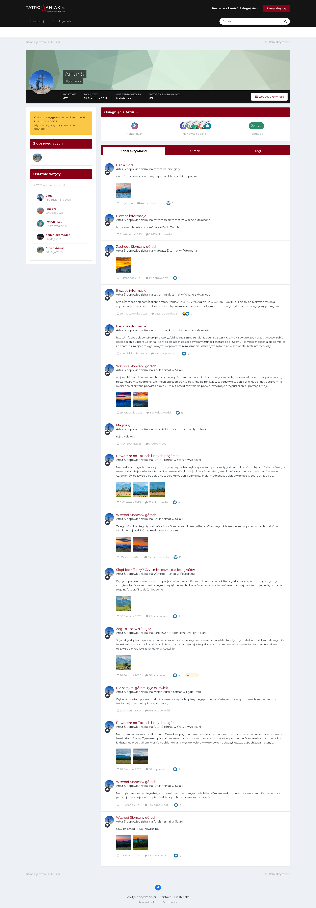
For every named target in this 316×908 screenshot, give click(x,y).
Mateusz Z (161, 250)
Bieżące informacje (131, 216)
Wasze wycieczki (189, 460)
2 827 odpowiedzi (159, 234)
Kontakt (165, 897)
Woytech (160, 574)
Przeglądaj (37, 21)
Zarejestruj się (276, 8)
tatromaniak (162, 220)
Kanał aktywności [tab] (134, 151)
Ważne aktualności (197, 220)
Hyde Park (199, 429)
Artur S (121, 169)
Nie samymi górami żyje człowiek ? (143, 688)
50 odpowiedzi (156, 502)
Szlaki (179, 370)
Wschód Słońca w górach (136, 366)
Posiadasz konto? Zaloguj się (235, 8)
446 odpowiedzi (149, 203)
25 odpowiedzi (157, 616)
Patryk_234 (54, 221)
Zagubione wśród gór (133, 629)
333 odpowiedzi (159, 412)
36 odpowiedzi (156, 675)
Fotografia (189, 250)
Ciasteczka (181, 897)
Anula (157, 370)
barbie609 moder (58, 234)
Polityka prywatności (141, 897)
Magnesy (123, 425)
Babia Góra (124, 165)
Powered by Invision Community (158, 902)
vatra (49, 195)
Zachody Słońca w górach (136, 247)
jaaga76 (51, 208)
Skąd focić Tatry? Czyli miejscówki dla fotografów (155, 570)
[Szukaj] (234, 21)
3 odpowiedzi (156, 443)
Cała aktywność (61, 21)
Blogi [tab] (257, 151)
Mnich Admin (55, 248)
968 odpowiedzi (157, 710)
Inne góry (173, 169)
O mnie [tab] (195, 151)
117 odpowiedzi (157, 277)
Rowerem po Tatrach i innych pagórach (148, 456)
